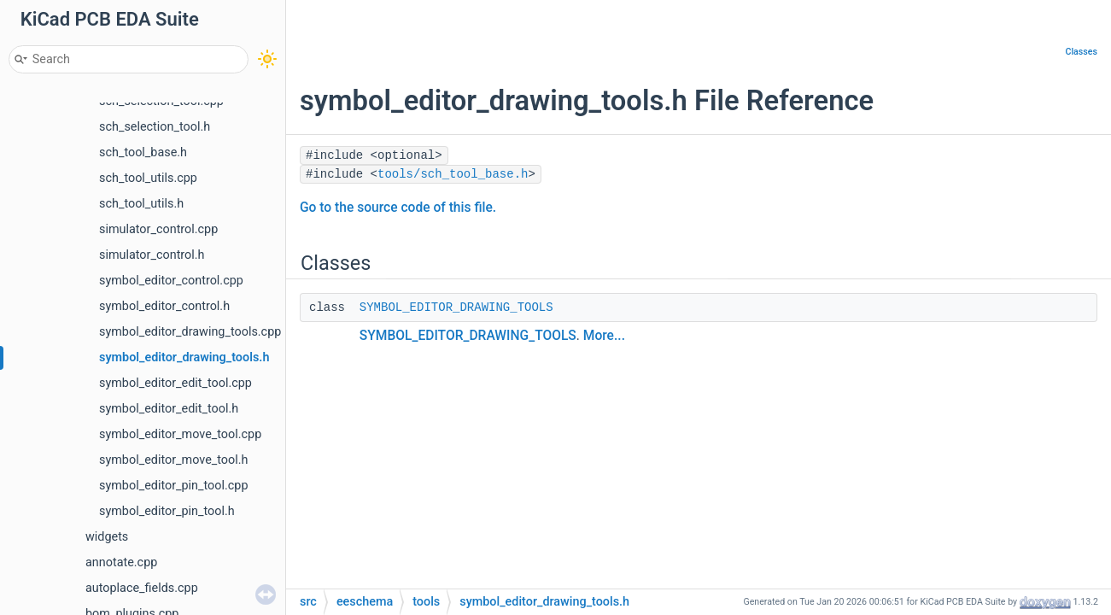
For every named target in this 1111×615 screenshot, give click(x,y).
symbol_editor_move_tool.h (173, 460)
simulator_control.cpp (158, 229)
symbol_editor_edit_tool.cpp (175, 383)
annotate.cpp (121, 562)
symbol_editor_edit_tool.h (168, 408)
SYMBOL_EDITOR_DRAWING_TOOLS (456, 307)
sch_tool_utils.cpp (148, 178)
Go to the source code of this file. (398, 207)
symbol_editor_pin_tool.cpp (174, 485)
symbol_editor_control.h (164, 306)
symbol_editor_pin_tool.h (167, 511)
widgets (106, 537)
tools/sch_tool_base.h (452, 174)
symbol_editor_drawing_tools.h (184, 357)
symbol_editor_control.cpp (171, 280)
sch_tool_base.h (143, 152)
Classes (1081, 51)
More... (604, 335)
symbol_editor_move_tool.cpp (180, 434)
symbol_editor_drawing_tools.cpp (190, 332)
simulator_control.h (152, 255)
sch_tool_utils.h (141, 203)
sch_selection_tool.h (154, 127)
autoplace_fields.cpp (141, 588)
